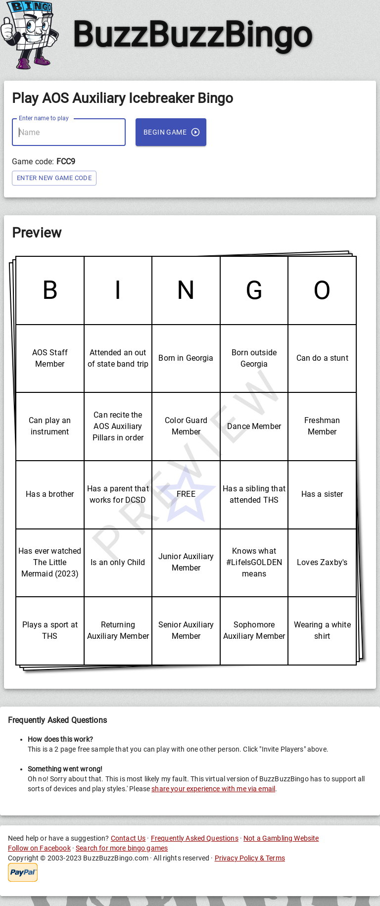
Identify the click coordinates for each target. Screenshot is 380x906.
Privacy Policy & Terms (250, 858)
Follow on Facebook (39, 848)
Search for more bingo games (122, 848)
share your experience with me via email (213, 789)
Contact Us (128, 838)
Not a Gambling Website (281, 838)
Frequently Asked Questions (194, 838)
